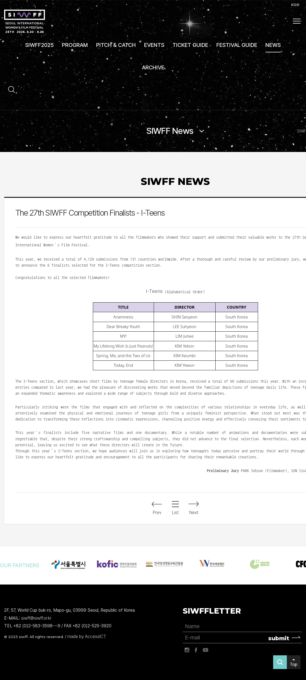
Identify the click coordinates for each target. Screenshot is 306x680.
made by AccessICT (86, 636)
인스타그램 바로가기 (187, 650)
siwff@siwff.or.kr (36, 618)
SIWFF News (169, 131)
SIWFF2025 (39, 45)
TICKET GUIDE (190, 45)
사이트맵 (297, 21)
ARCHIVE (153, 67)
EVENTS (154, 45)
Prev (157, 512)
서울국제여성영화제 (24, 21)
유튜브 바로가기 (205, 650)
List (175, 512)
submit (278, 638)
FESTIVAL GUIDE (236, 45)
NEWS (273, 45)
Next (193, 512)
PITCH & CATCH (116, 45)
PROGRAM (75, 45)
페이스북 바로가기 (196, 650)
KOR (295, 4)
